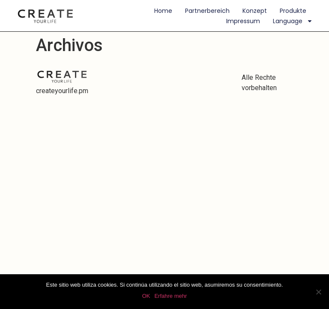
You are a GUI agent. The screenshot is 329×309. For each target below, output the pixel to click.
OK (146, 296)
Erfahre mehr (170, 296)
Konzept (254, 10)
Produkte (293, 10)
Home (163, 10)
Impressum (243, 21)
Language (293, 21)
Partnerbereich (207, 10)
